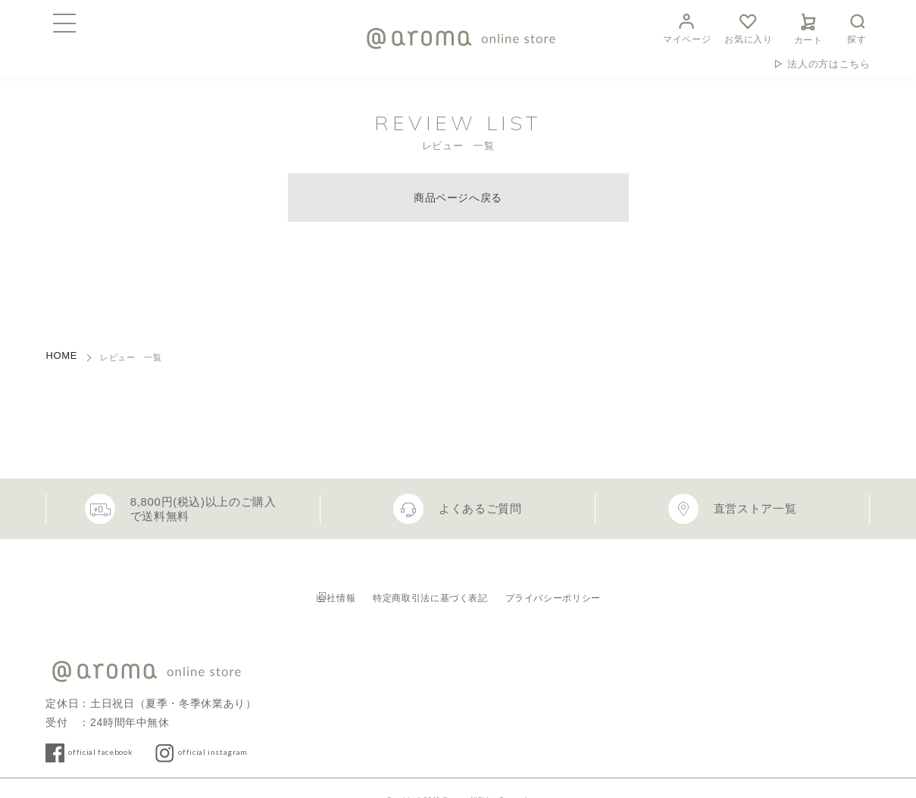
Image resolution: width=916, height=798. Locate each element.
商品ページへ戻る (458, 198)
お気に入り (748, 27)
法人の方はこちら (828, 64)
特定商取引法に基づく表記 (430, 582)
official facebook (117, 728)
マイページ (687, 27)
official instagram (262, 728)
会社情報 (305, 582)
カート (808, 26)
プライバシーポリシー (590, 582)
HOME (61, 355)
